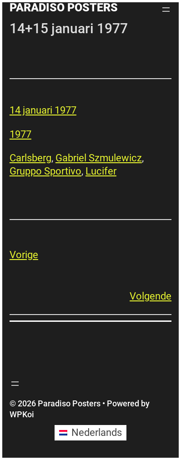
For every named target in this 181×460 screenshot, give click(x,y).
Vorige (24, 254)
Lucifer (100, 171)
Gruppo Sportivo (45, 171)
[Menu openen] (166, 9)
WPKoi (22, 414)
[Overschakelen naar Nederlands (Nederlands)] (90, 432)
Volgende (150, 296)
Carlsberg (30, 158)
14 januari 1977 (43, 110)
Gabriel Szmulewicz (98, 158)
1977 (20, 134)
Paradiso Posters (64, 7)
